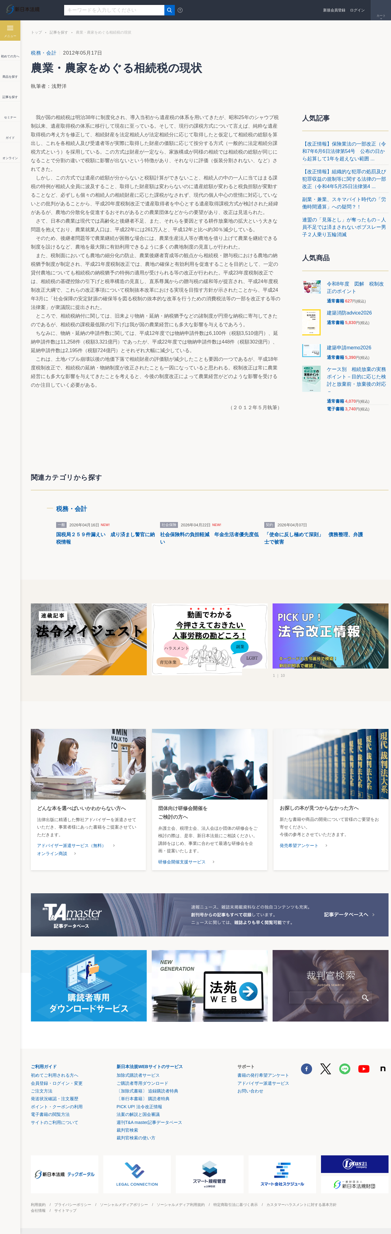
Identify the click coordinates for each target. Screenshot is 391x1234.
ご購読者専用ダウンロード (142, 1083)
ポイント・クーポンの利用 (57, 1106)
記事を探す (59, 32)
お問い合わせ (250, 1090)
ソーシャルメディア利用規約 (181, 1205)
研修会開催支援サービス (182, 861)
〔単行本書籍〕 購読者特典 (143, 1098)
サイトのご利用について (54, 1122)
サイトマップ (65, 1210)
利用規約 (38, 1205)
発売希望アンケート (299, 845)
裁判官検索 (127, 1130)
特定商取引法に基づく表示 (235, 1205)
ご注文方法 (41, 1090)
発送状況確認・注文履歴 (54, 1098)
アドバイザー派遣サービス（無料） (71, 845)
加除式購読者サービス (138, 1075)
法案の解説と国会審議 (138, 1114)
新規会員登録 (334, 10)
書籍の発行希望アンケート (263, 1075)
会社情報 (38, 1210)
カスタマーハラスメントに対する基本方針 (301, 1205)
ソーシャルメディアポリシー (124, 1205)
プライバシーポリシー (72, 1205)
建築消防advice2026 (349, 312)
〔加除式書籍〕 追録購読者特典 (147, 1090)
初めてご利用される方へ (54, 1075)
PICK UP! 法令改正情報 (139, 1106)
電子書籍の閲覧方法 (50, 1114)
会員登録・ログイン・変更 (57, 1083)
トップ (36, 32)
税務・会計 (44, 53)
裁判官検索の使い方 (136, 1137)
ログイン (357, 10)
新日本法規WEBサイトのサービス (150, 1066)
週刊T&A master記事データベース (149, 1122)
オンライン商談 (52, 853)
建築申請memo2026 (349, 347)
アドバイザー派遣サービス (263, 1083)
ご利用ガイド (44, 1066)
